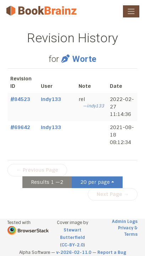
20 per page (95, 182)
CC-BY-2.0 (72, 245)
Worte (78, 59)
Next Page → (113, 194)
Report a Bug (111, 252)
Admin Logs (125, 221)
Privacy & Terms (128, 231)
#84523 (20, 99)
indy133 (51, 99)
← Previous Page (37, 170)
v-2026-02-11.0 (73, 252)
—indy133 (93, 106)
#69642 (20, 127)
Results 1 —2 (47, 182)
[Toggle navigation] (131, 11)
